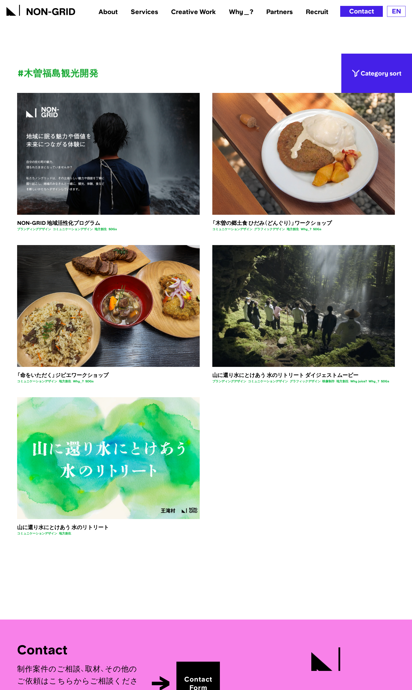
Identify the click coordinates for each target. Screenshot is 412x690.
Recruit (317, 12)
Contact (361, 11)
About (108, 12)
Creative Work (193, 12)
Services (144, 12)
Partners (279, 12)
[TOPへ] (40, 9)
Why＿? (241, 12)
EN (396, 11)
